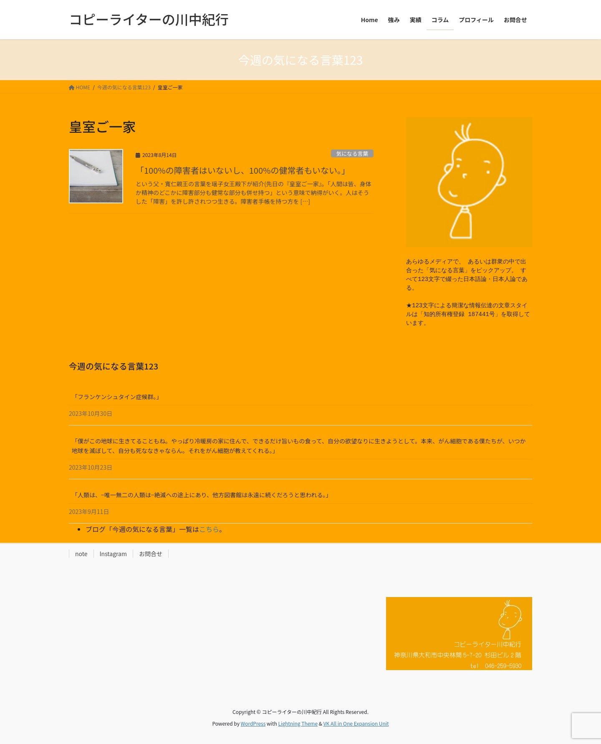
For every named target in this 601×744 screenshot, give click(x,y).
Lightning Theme (298, 723)
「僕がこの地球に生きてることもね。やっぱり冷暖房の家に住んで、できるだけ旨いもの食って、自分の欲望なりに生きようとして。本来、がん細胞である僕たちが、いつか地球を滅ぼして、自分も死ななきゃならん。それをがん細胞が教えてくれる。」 (299, 446)
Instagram (113, 553)
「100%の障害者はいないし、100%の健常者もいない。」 (243, 170)
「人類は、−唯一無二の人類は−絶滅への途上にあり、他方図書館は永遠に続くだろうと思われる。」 (201, 495)
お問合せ (150, 553)
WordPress (253, 723)
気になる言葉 (352, 153)
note (81, 553)
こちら (209, 529)
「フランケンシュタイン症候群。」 (117, 396)
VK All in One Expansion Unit (356, 723)
